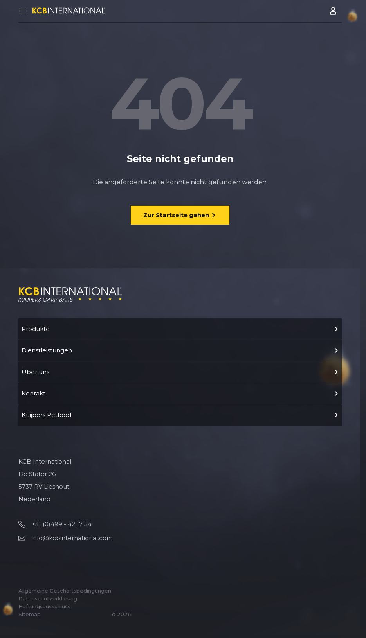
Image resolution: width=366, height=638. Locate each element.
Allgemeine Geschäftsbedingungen (64, 591)
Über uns (180, 372)
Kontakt (180, 393)
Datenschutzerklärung (47, 598)
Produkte (180, 328)
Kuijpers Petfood (180, 415)
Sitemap (29, 614)
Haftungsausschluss (44, 606)
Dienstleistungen (180, 350)
